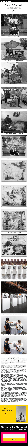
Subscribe (14, 439)
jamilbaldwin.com (17, 8)
